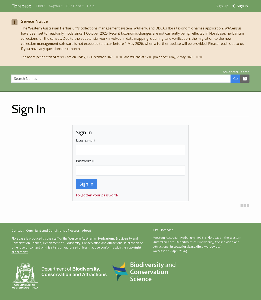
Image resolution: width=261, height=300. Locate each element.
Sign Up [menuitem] (222, 6)
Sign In (86, 184)
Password (85, 161)
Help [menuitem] (90, 6)
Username (85, 140)
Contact (18, 230)
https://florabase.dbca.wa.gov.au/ (195, 246)
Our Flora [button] (73, 6)
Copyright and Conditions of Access (53, 230)
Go (235, 78)
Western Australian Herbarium (91, 238)
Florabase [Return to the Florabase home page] (21, 6)
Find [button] (39, 6)
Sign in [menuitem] (240, 6)
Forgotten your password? (97, 195)
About (86, 230)
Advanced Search (236, 72)
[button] (55, 6)
